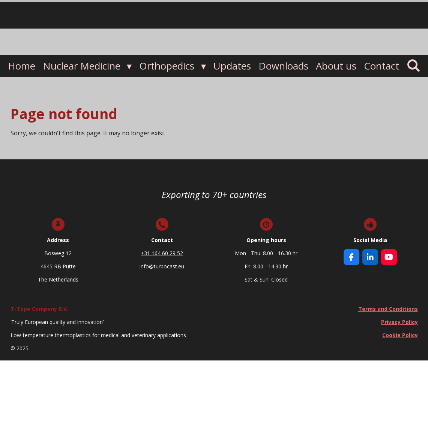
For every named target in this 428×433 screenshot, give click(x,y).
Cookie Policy (399, 335)
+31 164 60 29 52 (162, 253)
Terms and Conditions (387, 308)
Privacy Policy (399, 322)
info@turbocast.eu (162, 266)
